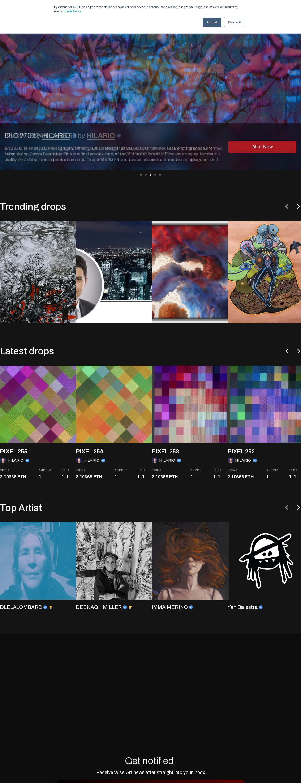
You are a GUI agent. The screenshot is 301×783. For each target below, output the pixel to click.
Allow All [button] (212, 22)
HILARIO (101, 135)
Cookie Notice (72, 11)
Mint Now (262, 146)
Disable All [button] (234, 22)
